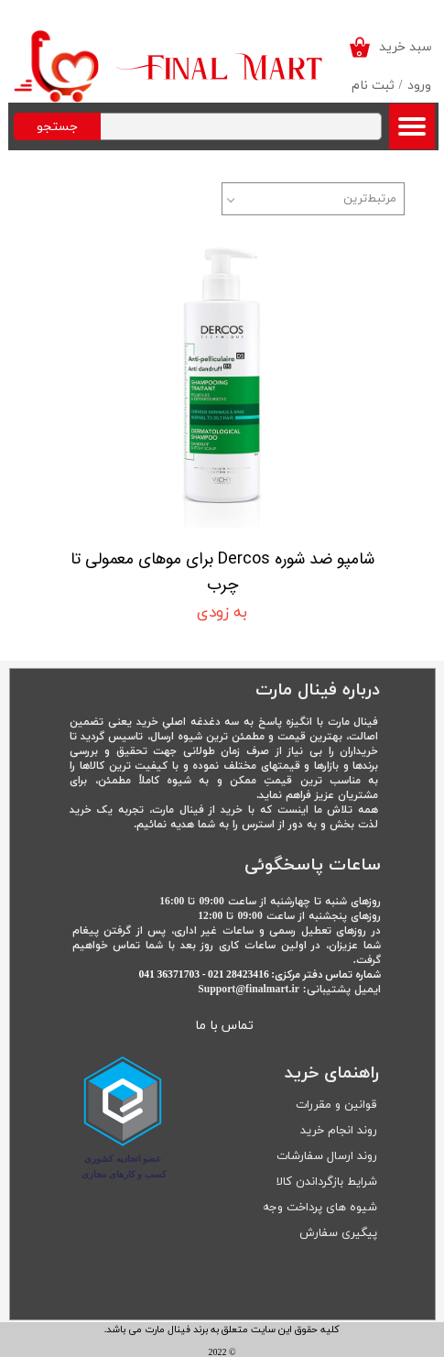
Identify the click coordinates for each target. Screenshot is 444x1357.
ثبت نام (373, 85)
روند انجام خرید (338, 1130)
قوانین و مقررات (336, 1105)
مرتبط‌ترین (369, 199)
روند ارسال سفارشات (326, 1156)
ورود (419, 85)
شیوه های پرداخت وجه (320, 1207)
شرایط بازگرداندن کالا (326, 1182)
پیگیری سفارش (338, 1233)
